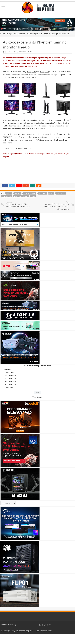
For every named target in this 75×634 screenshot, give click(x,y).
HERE (30, 148)
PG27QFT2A (31, 72)
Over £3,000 (8, 388)
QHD (33, 196)
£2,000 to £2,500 (10, 382)
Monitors (21, 34)
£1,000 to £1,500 (10, 376)
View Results (37, 397)
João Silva (8, 52)
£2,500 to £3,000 (10, 385)
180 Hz (9, 193)
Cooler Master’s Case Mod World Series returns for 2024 (19, 204)
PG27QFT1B (44, 72)
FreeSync (42, 193)
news (51, 193)
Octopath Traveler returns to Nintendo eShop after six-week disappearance (56, 205)
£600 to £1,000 (9, 373)
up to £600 (8, 370)
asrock (18, 193)
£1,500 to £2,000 (10, 379)
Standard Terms (46, 631)
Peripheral (11, 34)
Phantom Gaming (21, 196)
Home (2, 34)
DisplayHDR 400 (29, 193)
